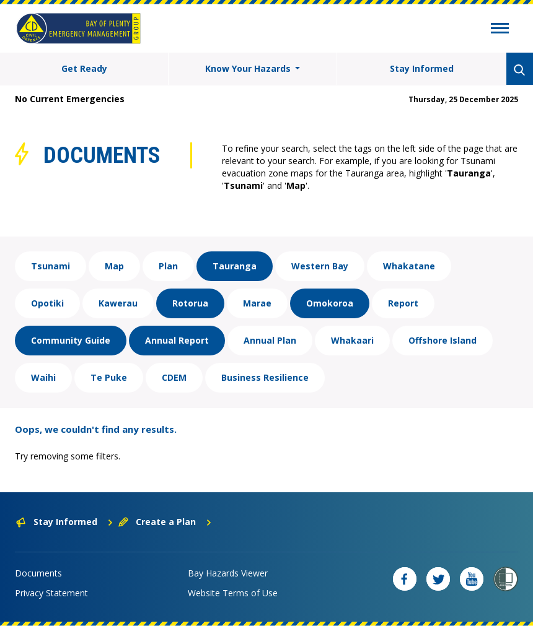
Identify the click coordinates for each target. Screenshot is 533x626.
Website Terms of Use (233, 593)
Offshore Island (442, 340)
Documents (38, 573)
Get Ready (84, 68)
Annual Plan (270, 340)
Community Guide (70, 340)
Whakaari (352, 340)
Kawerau (118, 303)
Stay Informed (422, 68)
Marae (257, 303)
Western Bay (319, 266)
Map (114, 266)
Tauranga (235, 266)
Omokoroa (329, 303)
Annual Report (177, 340)
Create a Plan (165, 522)
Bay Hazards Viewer (228, 573)
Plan (168, 266)
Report (403, 303)
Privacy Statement (51, 593)
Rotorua (190, 303)
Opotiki (47, 303)
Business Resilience (265, 377)
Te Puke (108, 377)
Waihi (43, 377)
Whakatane (409, 266)
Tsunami (50, 266)
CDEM (174, 377)
